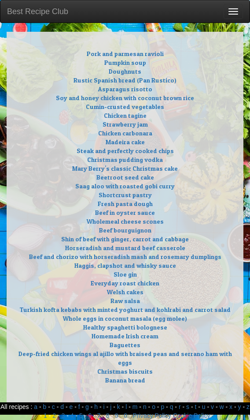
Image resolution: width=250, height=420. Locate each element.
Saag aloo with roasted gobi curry (125, 186)
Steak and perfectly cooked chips (125, 150)
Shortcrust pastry (125, 195)
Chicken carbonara (125, 133)
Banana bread (125, 380)
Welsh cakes (125, 292)
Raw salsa (125, 300)
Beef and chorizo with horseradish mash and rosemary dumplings (125, 256)
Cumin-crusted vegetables (125, 106)
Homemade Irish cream (125, 336)
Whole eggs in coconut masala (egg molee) (125, 318)
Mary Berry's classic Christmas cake (125, 168)
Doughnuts (125, 71)
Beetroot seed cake (125, 177)
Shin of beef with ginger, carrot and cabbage (125, 239)
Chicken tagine (125, 115)
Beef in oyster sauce (125, 212)
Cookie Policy (191, 415)
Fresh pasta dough (125, 203)
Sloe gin (125, 274)
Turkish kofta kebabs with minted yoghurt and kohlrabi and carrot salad (125, 309)
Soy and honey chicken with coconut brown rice (125, 97)
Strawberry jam (125, 124)
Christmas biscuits (125, 371)
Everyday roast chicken (125, 283)
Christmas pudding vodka (125, 159)
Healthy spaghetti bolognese (125, 327)
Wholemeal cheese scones (125, 221)
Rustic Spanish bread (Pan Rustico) (125, 80)
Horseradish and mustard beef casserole (125, 247)
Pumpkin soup (125, 62)
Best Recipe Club (37, 11)
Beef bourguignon (125, 230)
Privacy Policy (152, 415)
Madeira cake (125, 142)
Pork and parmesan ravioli (125, 53)
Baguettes (125, 345)
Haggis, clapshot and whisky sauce (125, 265)
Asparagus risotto (125, 89)
